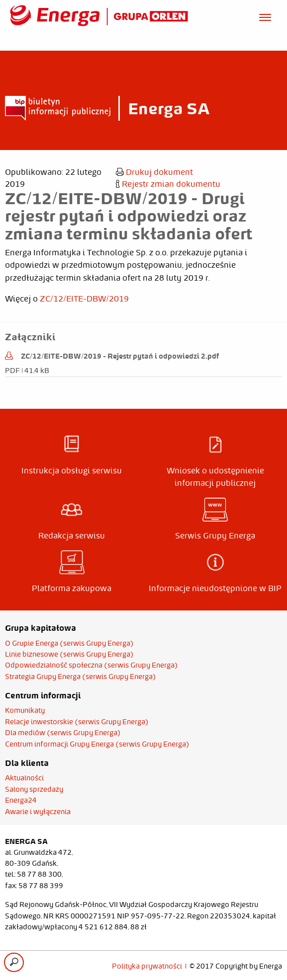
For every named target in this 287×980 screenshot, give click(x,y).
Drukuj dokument (154, 172)
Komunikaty (25, 710)
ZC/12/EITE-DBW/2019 (84, 298)
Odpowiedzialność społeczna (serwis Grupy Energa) (91, 665)
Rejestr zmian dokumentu (168, 184)
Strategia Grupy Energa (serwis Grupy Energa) (80, 676)
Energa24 (21, 800)
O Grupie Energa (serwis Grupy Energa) (69, 643)
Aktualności (24, 777)
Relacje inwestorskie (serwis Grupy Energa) (77, 721)
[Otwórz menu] (265, 16)
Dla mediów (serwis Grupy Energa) (63, 732)
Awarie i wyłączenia (38, 811)
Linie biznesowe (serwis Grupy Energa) (69, 654)
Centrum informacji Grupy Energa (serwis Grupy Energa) (97, 744)
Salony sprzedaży (34, 789)
